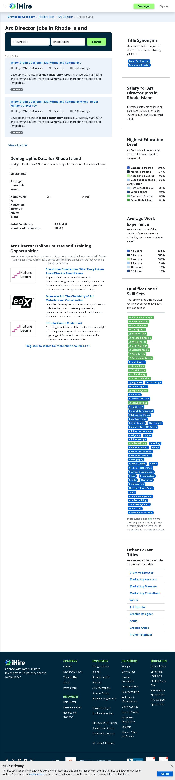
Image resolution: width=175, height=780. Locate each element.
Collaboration (136, 484)
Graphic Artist (139, 628)
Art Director (65, 17)
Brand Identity (137, 362)
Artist (134, 621)
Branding (155, 443)
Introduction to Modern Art (64, 323)
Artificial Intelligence (140, 467)
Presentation (147, 476)
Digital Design (136, 423)
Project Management (140, 496)
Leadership (135, 508)
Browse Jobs (128, 671)
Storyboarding (138, 402)
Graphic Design (137, 463)
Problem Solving (137, 500)
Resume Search (100, 677)
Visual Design (154, 382)
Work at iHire (70, 677)
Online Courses (130, 706)
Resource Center (72, 707)
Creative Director (141, 572)
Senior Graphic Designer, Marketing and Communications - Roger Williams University (54, 103)
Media (155, 447)
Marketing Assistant (144, 579)
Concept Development (141, 411)
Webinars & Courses (103, 733)
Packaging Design (140, 337)
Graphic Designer (141, 614)
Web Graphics (137, 325)
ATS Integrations (101, 687)
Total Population (21, 224)
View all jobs (17, 145)
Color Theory (137, 374)
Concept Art (136, 329)
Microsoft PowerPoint (141, 488)
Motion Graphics (138, 386)
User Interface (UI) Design (143, 427)
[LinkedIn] (32, 760)
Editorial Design (139, 349)
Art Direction (136, 406)
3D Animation (137, 333)
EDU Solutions (158, 666)
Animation (134, 394)
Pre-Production (138, 321)
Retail (132, 476)
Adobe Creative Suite (140, 451)
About (66, 682)
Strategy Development (141, 472)
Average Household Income (17, 185)
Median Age (18, 174)
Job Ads (96, 671)
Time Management (139, 504)
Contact (67, 666)
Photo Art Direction (140, 317)
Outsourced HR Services (105, 722)
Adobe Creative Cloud (140, 431)
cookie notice (36, 774)
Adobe (153, 463)
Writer (134, 600)
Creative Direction (139, 398)
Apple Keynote (138, 390)
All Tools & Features (103, 743)
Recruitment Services (103, 728)
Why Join (126, 666)
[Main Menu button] (5, 6)
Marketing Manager (143, 586)
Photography (136, 459)
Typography (135, 382)
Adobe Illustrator (138, 447)
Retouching (136, 366)
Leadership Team (72, 671)
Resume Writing (130, 691)
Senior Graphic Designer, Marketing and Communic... (45, 62)
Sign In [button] (166, 6)
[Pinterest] (19, 760)
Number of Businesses (25, 228)
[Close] (171, 765)
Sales (132, 492)
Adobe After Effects (139, 415)
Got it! (165, 773)
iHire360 (96, 682)
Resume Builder (130, 686)
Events (132, 480)
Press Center (70, 687)
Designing (134, 435)
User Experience (138, 419)
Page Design (137, 354)
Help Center (69, 702)
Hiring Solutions (100, 666)
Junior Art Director (139, 61)
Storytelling (155, 423)
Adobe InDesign (137, 439)
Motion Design (138, 345)
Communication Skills (140, 512)
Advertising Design (140, 358)
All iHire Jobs (46, 17)
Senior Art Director (139, 65)
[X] (13, 760)
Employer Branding (102, 713)
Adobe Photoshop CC (140, 455)
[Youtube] (26, 760)
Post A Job (144, 6)
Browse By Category (21, 17)
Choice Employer (101, 708)
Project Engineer (141, 634)
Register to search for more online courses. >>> (58, 346)
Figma (148, 435)
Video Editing (137, 443)
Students (126, 726)
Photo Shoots (137, 341)
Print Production (139, 378)
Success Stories (100, 693)
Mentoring (146, 480)
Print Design (137, 370)
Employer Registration (104, 698)
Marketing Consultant (145, 593)
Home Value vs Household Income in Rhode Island (18, 207)
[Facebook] (7, 760)
